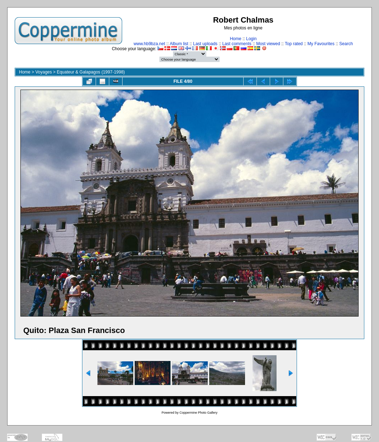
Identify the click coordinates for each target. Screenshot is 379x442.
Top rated (294, 43)
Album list (179, 43)
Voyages (43, 72)
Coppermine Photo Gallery (198, 412)
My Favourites (320, 43)
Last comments (236, 43)
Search (346, 43)
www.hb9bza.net (149, 43)
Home (235, 38)
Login (251, 38)
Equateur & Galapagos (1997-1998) (91, 72)
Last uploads (205, 43)
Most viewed (268, 43)
